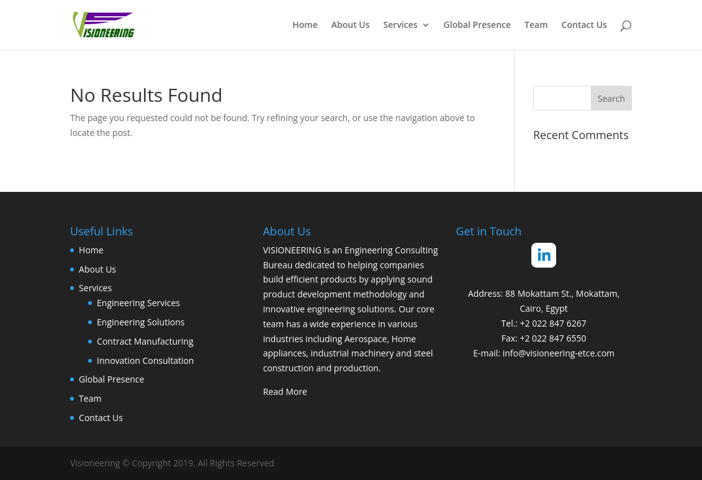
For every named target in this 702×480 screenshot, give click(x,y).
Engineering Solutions (140, 322)
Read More (285, 391)
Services (401, 25)
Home (305, 25)
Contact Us (584, 25)
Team (535, 25)
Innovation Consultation (145, 360)
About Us (350, 25)
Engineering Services (138, 303)
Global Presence (477, 25)
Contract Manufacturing (145, 341)
